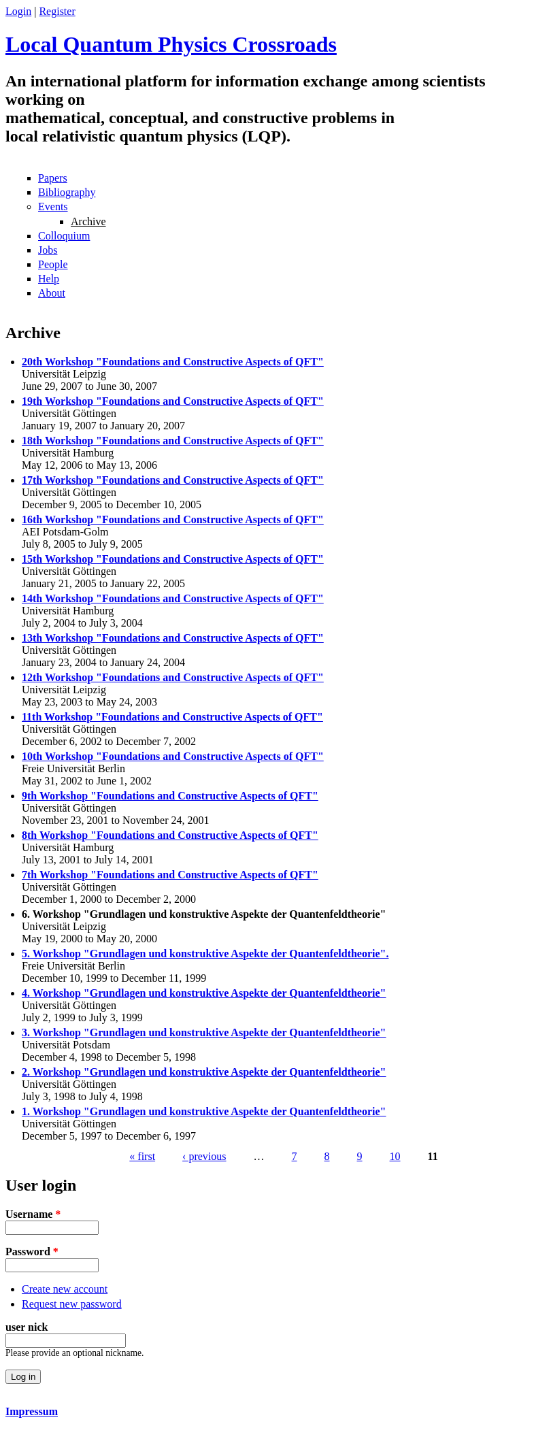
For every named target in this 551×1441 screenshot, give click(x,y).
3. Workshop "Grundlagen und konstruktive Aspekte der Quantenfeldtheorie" (204, 1032)
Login (18, 11)
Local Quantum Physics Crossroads (171, 44)
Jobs (47, 250)
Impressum (31, 1411)
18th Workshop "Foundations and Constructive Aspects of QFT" (173, 440)
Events (53, 206)
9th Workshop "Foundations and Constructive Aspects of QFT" (170, 795)
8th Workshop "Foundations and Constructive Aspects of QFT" (170, 835)
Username (33, 1214)
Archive (88, 221)
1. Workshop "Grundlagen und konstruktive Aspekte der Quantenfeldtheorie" (204, 1111)
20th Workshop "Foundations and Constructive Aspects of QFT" (173, 361)
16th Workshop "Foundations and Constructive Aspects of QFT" (173, 519)
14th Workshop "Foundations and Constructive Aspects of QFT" (173, 598)
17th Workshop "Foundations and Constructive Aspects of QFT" (173, 480)
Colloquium (64, 236)
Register (57, 11)
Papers (52, 178)
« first (142, 1156)
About (51, 293)
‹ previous (204, 1156)
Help (48, 278)
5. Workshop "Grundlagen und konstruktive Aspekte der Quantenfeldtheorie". (205, 953)
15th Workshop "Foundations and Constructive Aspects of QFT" (173, 559)
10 (395, 1156)
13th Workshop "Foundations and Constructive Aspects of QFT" (173, 638)
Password (32, 1251)
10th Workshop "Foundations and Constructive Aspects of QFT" (173, 756)
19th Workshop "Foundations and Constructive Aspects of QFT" (173, 401)
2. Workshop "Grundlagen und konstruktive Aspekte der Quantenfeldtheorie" (204, 1072)
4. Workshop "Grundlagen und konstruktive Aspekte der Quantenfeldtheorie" (204, 993)
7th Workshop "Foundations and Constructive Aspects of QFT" (170, 874)
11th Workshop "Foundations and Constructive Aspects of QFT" (172, 717)
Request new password (72, 1304)
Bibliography (66, 192)
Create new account (64, 1289)
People (53, 264)
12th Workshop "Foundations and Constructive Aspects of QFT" (173, 677)
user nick (26, 1327)
